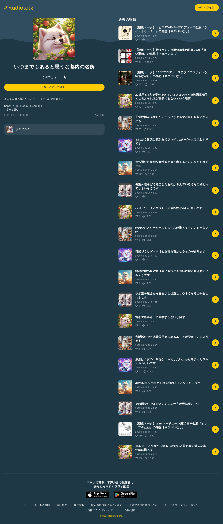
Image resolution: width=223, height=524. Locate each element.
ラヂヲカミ (49, 77)
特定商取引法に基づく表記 (106, 505)
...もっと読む (11, 109)
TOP (24, 505)
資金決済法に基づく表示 (143, 505)
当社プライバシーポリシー (102, 510)
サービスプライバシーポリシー (183, 505)
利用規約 (130, 510)
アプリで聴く (54, 87)
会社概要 (62, 505)
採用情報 (79, 505)
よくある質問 (42, 505)
